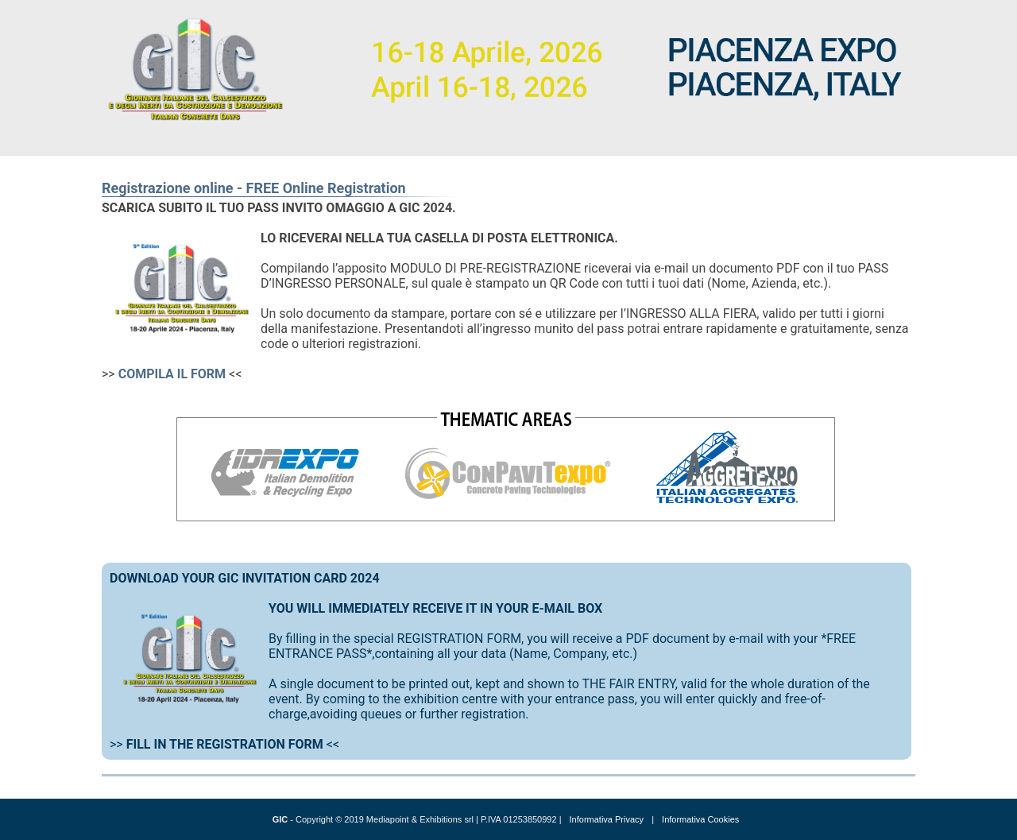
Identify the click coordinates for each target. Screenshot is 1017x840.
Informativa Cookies (700, 819)
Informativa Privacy (607, 819)
